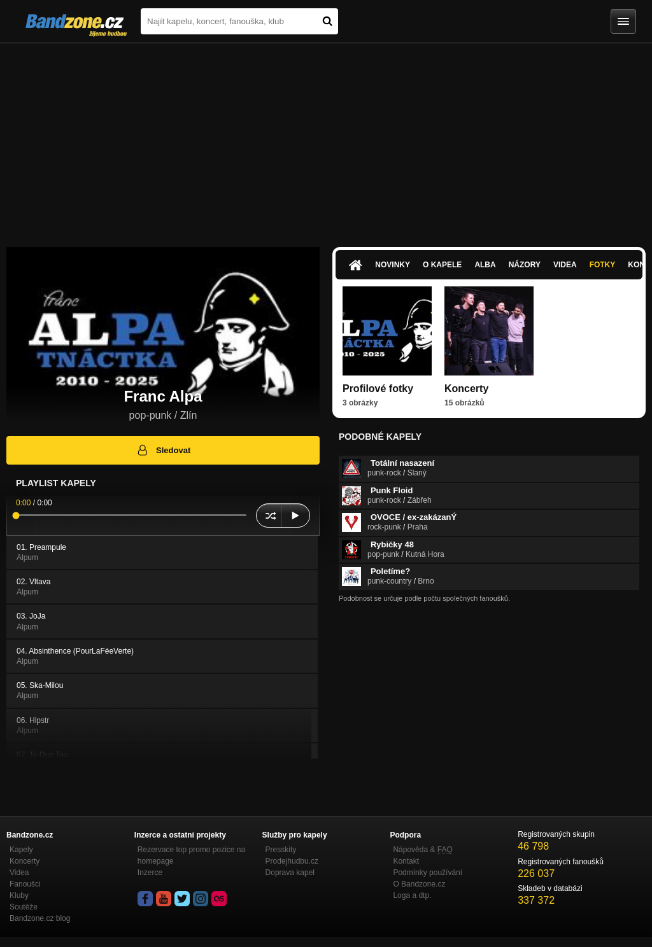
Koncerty (466, 388)
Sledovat (163, 450)
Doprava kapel (290, 872)
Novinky (392, 264)
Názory (525, 264)
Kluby (19, 895)
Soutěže (24, 906)
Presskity (281, 849)
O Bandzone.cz (419, 884)
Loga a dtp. (412, 895)
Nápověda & (422, 849)
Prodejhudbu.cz (292, 861)
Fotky (603, 264)
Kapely (21, 849)
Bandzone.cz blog (40, 918)
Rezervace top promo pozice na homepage (191, 855)
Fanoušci (25, 884)
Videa (565, 264)
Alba (484, 264)
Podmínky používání (427, 872)
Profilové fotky (378, 388)
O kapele (442, 264)
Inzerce (150, 872)
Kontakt (406, 861)
